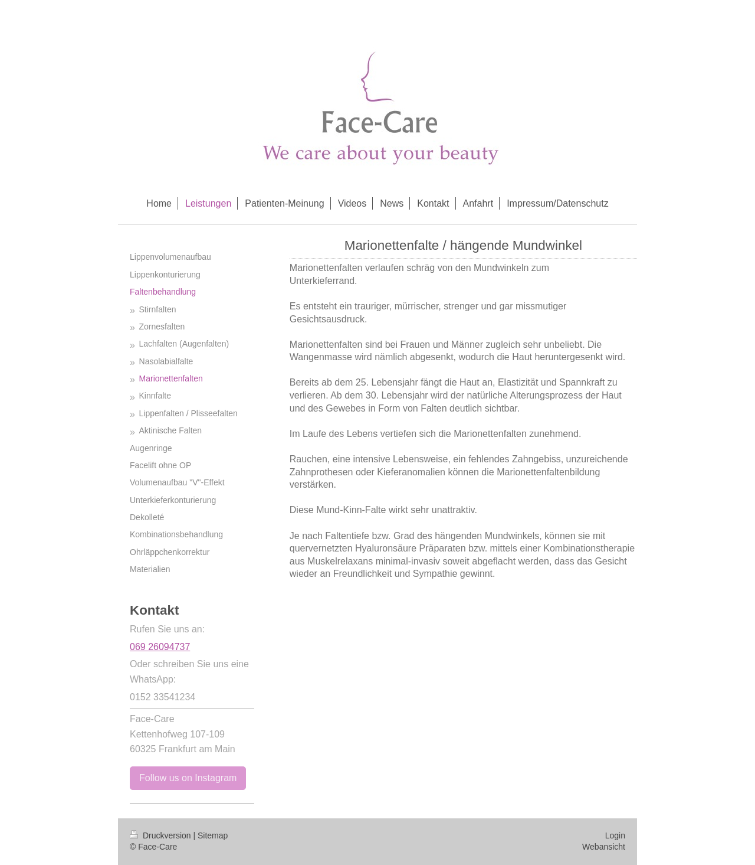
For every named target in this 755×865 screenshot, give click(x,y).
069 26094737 (160, 647)
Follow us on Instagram (188, 778)
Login (615, 835)
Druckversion (161, 835)
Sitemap (213, 835)
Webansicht (603, 846)
